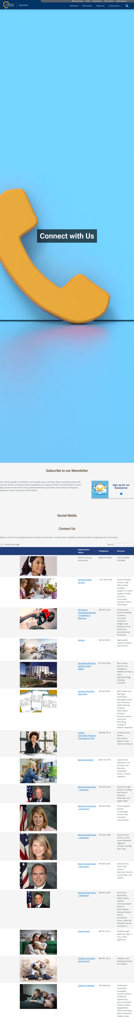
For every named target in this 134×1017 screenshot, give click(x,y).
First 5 (50, 992)
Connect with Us (114, 6)
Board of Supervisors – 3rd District (55, 728)
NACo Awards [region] (87, 6)
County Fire (53, 911)
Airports (51, 607)
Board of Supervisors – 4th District (55, 746)
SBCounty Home (77, 1)
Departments (97, 1)
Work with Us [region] (74, 6)
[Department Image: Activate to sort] (23, 554)
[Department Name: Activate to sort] (56, 554)
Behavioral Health (55, 672)
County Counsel (54, 896)
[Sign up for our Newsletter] (121, 494)
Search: (110, 544)
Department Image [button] (35, 554)
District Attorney (55, 930)
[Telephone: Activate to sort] (68, 554)
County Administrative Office (54, 884)
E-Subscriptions (121, 1)
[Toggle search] (127, 6)
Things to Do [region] (100, 6)
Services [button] (77, 554)
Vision (88, 1)
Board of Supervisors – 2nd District (55, 710)
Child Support (54, 779)
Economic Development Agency (53, 949)
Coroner (51, 865)
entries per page (12, 544)
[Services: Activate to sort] (103, 554)
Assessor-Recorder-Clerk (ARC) (54, 642)
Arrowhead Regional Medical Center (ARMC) (55, 624)
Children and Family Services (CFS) (54, 800)
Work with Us (108, 1)
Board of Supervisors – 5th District (55, 764)
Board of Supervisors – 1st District (55, 692)
